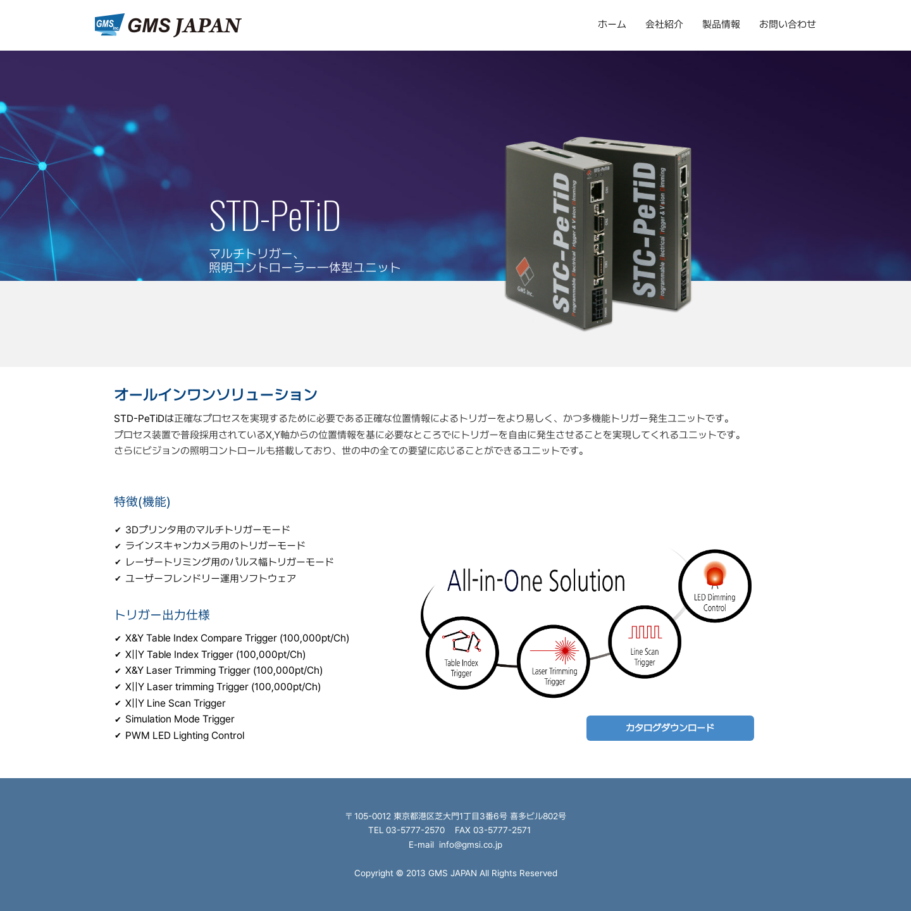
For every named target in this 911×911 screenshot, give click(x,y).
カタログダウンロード (670, 728)
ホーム (612, 24)
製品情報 (721, 24)
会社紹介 (664, 24)
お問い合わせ (787, 24)
